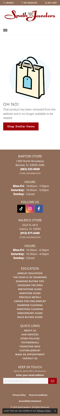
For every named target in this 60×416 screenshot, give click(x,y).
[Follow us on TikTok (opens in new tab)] (21, 209)
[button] (8, 2)
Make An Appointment (30, 354)
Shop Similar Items (21, 126)
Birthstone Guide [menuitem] (30, 289)
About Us (30, 330)
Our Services (30, 334)
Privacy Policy (19, 395)
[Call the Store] (30, 169)
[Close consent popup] (55, 411)
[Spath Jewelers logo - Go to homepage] (30, 15)
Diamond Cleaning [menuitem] (30, 305)
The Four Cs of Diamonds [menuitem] (30, 277)
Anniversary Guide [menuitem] (30, 313)
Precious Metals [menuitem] (30, 297)
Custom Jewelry (29, 350)
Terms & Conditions (38, 395)
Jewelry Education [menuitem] (30, 273)
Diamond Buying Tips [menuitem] (30, 281)
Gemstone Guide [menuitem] (30, 293)
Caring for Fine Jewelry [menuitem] (30, 301)
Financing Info (30, 346)
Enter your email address (30, 375)
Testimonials (30, 342)
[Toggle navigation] (5, 30)
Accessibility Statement (30, 401)
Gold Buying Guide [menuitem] (30, 317)
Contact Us (30, 358)
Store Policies (30, 338)
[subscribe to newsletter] (52, 381)
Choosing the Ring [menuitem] (30, 285)
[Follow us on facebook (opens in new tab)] (39, 209)
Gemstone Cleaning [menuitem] (30, 309)
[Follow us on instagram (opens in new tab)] (30, 209)
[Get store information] (30, 173)
